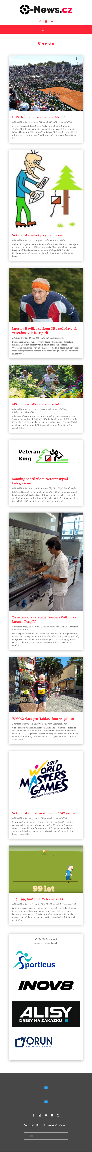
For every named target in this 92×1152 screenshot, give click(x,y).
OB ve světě (45, 409)
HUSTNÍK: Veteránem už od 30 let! (38, 117)
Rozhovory (22, 629)
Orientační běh (65, 122)
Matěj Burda (21, 122)
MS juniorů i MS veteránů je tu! (35, 404)
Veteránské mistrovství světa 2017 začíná (43, 813)
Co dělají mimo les (50, 627)
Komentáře (45, 488)
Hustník (44, 122)
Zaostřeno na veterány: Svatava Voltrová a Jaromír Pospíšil (44, 619)
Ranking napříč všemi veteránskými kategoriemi (40, 481)
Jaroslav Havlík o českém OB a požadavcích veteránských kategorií (44, 331)
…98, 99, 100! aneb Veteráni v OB (37, 899)
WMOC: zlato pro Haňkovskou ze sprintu (43, 718)
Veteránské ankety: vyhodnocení (37, 235)
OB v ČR (53, 122)
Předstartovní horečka (23, 412)
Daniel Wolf (20, 724)
